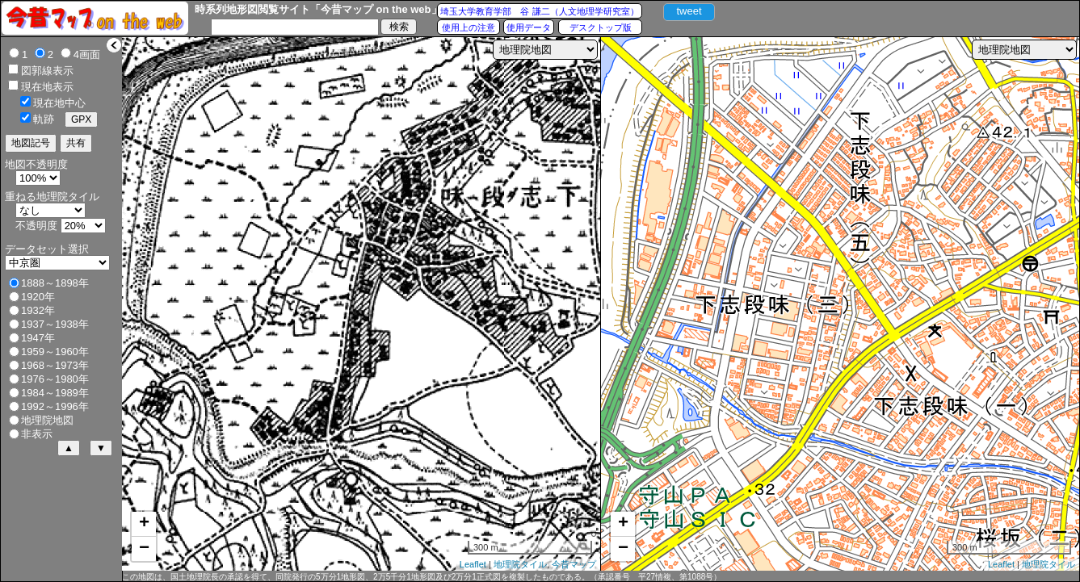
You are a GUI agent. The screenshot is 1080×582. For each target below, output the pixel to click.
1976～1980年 (55, 379)
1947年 (38, 338)
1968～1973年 (55, 365)
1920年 (38, 297)
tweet (688, 11)
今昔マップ (574, 564)
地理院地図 (47, 420)
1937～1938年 (55, 324)
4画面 (87, 54)
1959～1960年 (55, 351)
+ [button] (144, 524)
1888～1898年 (55, 283)
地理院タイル (520, 564)
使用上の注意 (468, 27)
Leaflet (473, 564)
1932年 (38, 310)
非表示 (37, 434)
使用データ (528, 27)
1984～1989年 (55, 393)
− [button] (144, 549)
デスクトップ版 (600, 27)
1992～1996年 (55, 406)
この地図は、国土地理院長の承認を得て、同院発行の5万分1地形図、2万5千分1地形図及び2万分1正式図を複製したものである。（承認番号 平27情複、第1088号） (421, 576)
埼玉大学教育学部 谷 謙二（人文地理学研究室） (539, 11)
